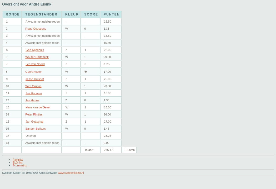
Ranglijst (18, 159)
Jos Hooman (34, 93)
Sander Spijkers (35, 128)
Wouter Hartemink (36, 57)
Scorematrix (20, 165)
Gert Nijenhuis (35, 49)
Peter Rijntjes (33, 114)
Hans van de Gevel (38, 107)
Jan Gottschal (34, 121)
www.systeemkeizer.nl (71, 172)
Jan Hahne (32, 100)
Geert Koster (33, 71)
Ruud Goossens (35, 28)
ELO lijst (17, 162)
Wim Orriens (33, 86)
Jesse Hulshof (35, 79)
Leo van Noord (35, 64)
